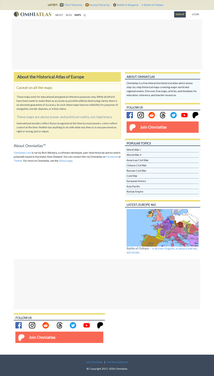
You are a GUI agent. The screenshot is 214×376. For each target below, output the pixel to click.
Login (195, 13)
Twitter (18, 160)
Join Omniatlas (153, 127)
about (59, 15)
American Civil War (138, 160)
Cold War (132, 175)
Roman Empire (135, 191)
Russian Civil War (136, 170)
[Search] (85, 14)
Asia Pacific (133, 186)
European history (136, 180)
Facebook (112, 156)
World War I (134, 149)
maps (78, 14)
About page (65, 160)
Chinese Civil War (137, 165)
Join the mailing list (117, 361)
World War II (134, 154)
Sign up (180, 14)
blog (69, 15)
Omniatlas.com (22, 152)
